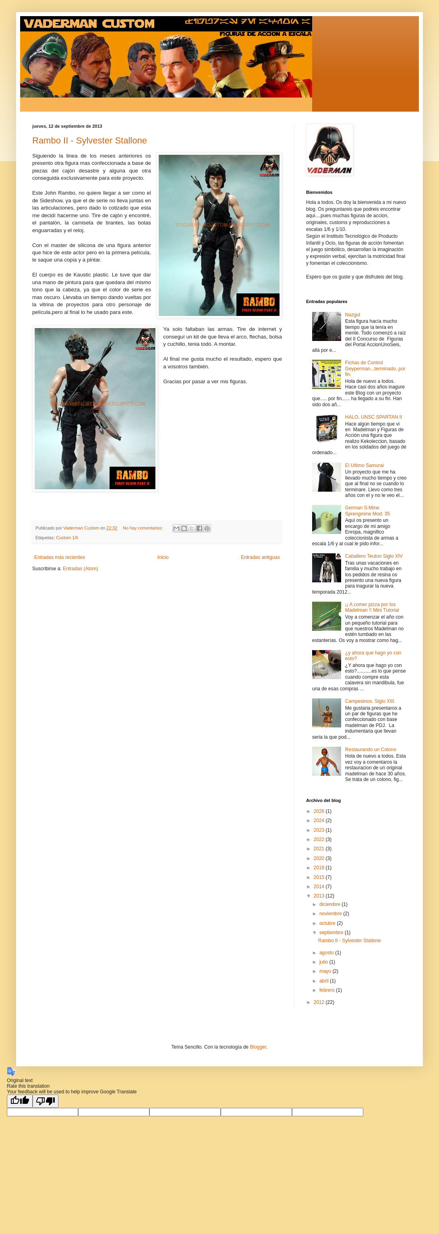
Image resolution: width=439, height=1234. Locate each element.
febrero (327, 990)
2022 (320, 839)
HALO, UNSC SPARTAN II (373, 417)
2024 (320, 820)
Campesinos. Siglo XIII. (370, 701)
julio (324, 962)
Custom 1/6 (67, 537)
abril (324, 981)
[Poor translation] (45, 1101)
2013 (320, 896)
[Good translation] (20, 1101)
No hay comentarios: (143, 528)
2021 (320, 849)
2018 (320, 867)
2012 (320, 1002)
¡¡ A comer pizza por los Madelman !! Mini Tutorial (372, 607)
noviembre (331, 913)
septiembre (332, 932)
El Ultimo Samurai (364, 465)
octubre (328, 923)
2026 (320, 811)
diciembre (330, 904)
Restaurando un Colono (370, 749)
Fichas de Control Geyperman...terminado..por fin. (375, 368)
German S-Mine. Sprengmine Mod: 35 (367, 510)
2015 (320, 877)
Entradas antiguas (260, 557)
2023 (320, 830)
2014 (320, 886)
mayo (326, 971)
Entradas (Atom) (80, 568)
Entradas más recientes (59, 557)
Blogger (258, 1047)
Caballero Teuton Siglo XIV (374, 556)
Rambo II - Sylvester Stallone (89, 140)
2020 (320, 858)
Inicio (163, 557)
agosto (327, 953)
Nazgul (352, 315)
